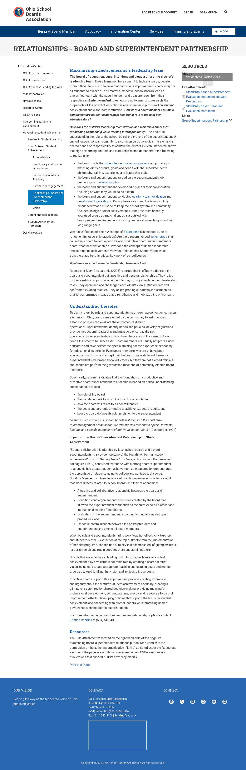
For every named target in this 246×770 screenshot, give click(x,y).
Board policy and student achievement (48, 166)
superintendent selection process (127, 163)
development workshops (94, 201)
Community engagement (48, 186)
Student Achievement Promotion (41, 223)
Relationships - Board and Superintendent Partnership (48, 197)
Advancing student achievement (42, 132)
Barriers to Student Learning (45, 139)
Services (156, 31)
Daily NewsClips (32, 232)
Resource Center (33, 107)
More (221, 31)
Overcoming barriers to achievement (37, 123)
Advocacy (93, 31)
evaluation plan (109, 182)
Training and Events (188, 31)
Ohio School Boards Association (38, 14)
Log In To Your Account (159, 12)
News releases (32, 100)
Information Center (125, 31)
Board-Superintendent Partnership (205, 120)
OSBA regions (31, 114)
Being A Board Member (57, 31)
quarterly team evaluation (149, 196)
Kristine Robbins (81, 620)
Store (188, 12)
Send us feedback (125, 715)
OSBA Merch (208, 12)
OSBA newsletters (34, 80)
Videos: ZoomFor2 (34, 94)
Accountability (41, 157)
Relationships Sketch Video (202, 77)
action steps (158, 236)
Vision (36, 207)
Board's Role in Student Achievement (42, 148)
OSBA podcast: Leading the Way (42, 87)
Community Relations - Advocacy (46, 177)
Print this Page (80, 665)
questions (132, 232)
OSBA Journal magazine (38, 73)
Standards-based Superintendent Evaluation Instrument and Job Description (208, 96)
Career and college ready (43, 214)
